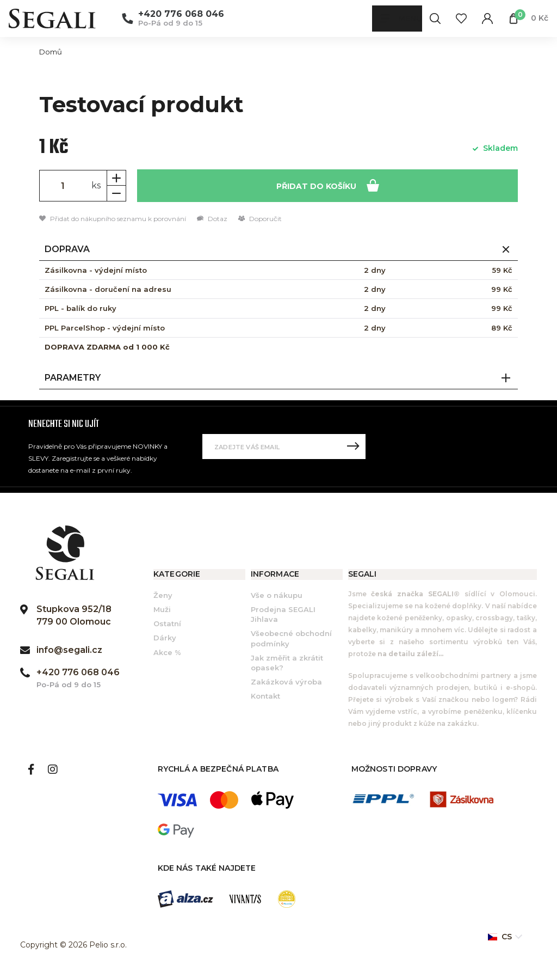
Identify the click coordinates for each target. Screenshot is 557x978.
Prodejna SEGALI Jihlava (283, 615)
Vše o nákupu (276, 596)
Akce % (167, 653)
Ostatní (167, 624)
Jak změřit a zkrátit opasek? (287, 664)
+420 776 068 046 (181, 14)
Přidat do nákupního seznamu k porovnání (112, 219)
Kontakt (265, 697)
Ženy (162, 596)
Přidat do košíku (327, 186)
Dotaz (212, 219)
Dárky (164, 638)
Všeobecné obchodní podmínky (291, 639)
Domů (50, 52)
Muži (162, 610)
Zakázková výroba (286, 683)
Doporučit (260, 219)
